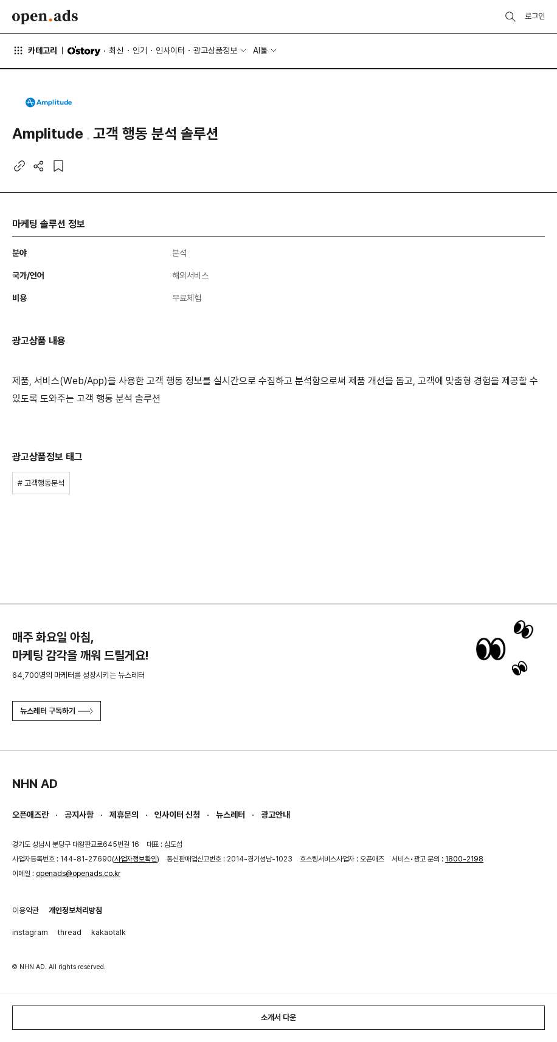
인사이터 (170, 50)
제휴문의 (124, 814)
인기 (140, 50)
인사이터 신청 (177, 814)
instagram (30, 932)
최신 (116, 50)
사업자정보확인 (135, 859)
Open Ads (45, 17)
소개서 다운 (278, 1017)
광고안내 (275, 814)
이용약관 (25, 910)
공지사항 (79, 814)
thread (69, 932)
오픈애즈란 (30, 814)
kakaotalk (108, 932)
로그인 (535, 16)
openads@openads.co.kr (78, 873)
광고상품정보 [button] (215, 50)
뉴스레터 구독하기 (56, 711)
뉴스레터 (230, 814)
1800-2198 (464, 859)
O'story (83, 51)
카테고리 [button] (34, 50)
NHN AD (35, 783)
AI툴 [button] (260, 50)
